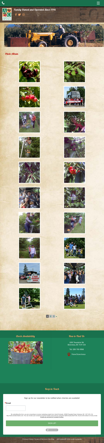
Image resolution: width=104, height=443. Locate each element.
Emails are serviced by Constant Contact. (52, 417)
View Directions (77, 354)
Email (8, 403)
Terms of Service (40, 439)
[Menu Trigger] (98, 3)
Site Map (51, 439)
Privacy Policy (28, 439)
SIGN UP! (52, 423)
